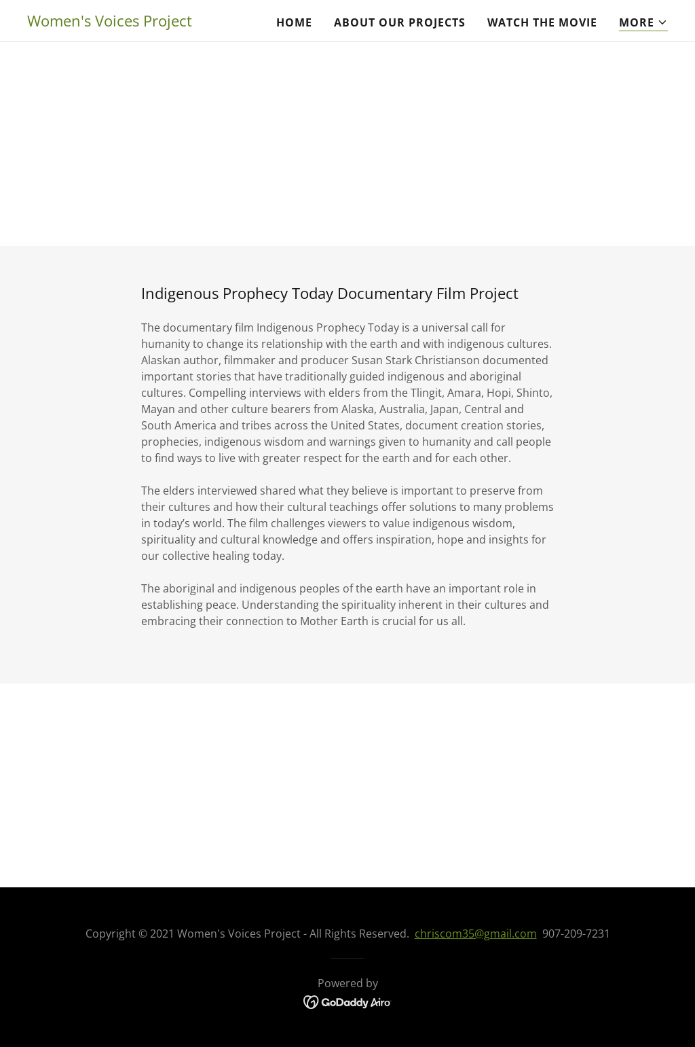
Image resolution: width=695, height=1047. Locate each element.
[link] (109, 22)
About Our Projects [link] (400, 22)
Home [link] (294, 22)
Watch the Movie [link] (542, 22)
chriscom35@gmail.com (476, 933)
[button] (643, 22)
